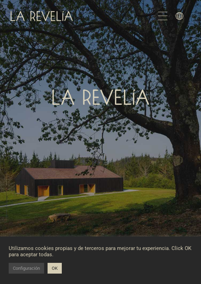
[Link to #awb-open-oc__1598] (179, 15)
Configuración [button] (26, 268)
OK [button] (55, 268)
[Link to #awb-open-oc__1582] (162, 15)
